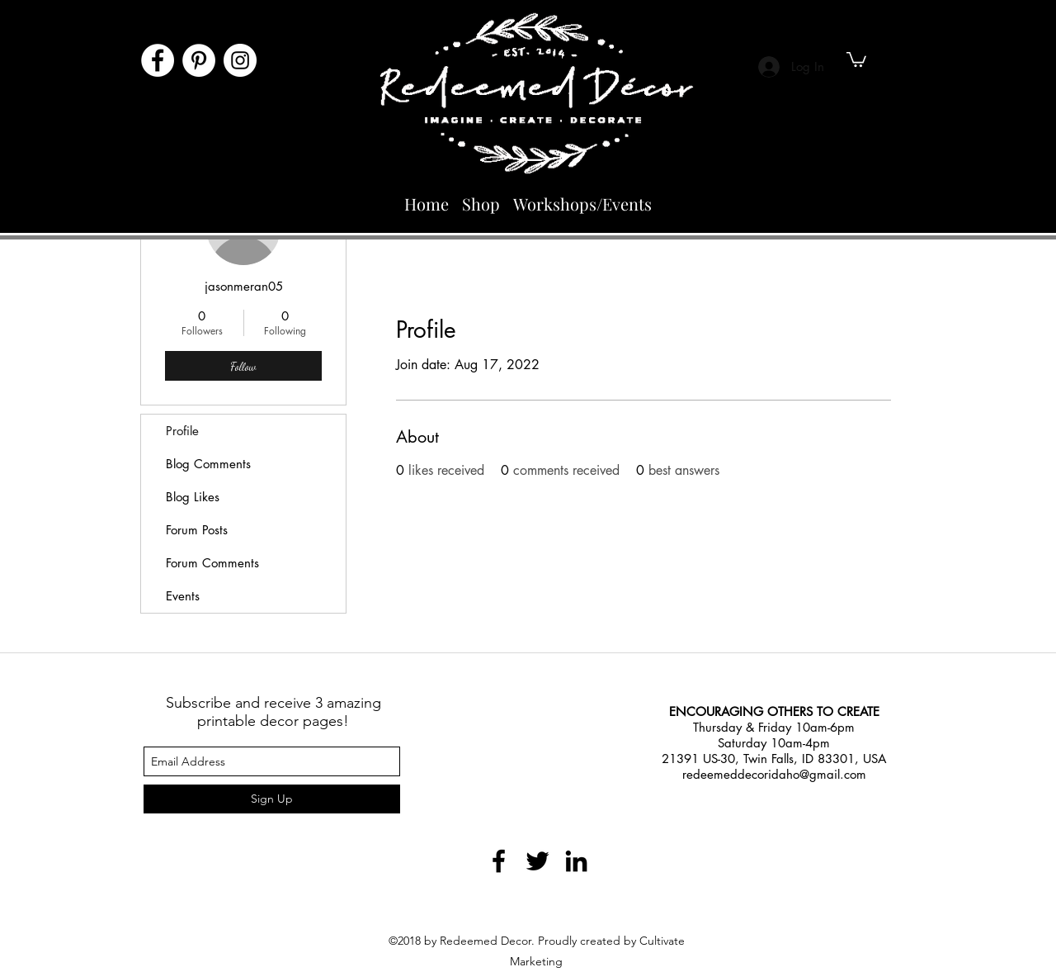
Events (183, 596)
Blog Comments (208, 464)
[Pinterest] (198, 60)
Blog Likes (192, 497)
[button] (856, 58)
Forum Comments (212, 563)
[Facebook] (157, 60)
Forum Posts (197, 530)
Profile (182, 431)
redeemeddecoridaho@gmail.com (774, 774)
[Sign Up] (272, 799)
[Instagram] (240, 60)
